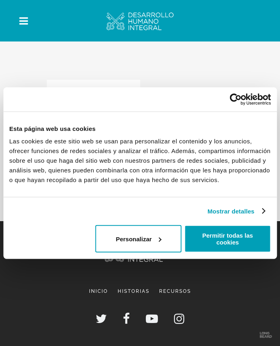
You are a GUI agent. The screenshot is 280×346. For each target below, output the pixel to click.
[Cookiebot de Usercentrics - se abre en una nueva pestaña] (235, 99)
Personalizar (138, 238)
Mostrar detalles (231, 210)
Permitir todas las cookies (227, 239)
